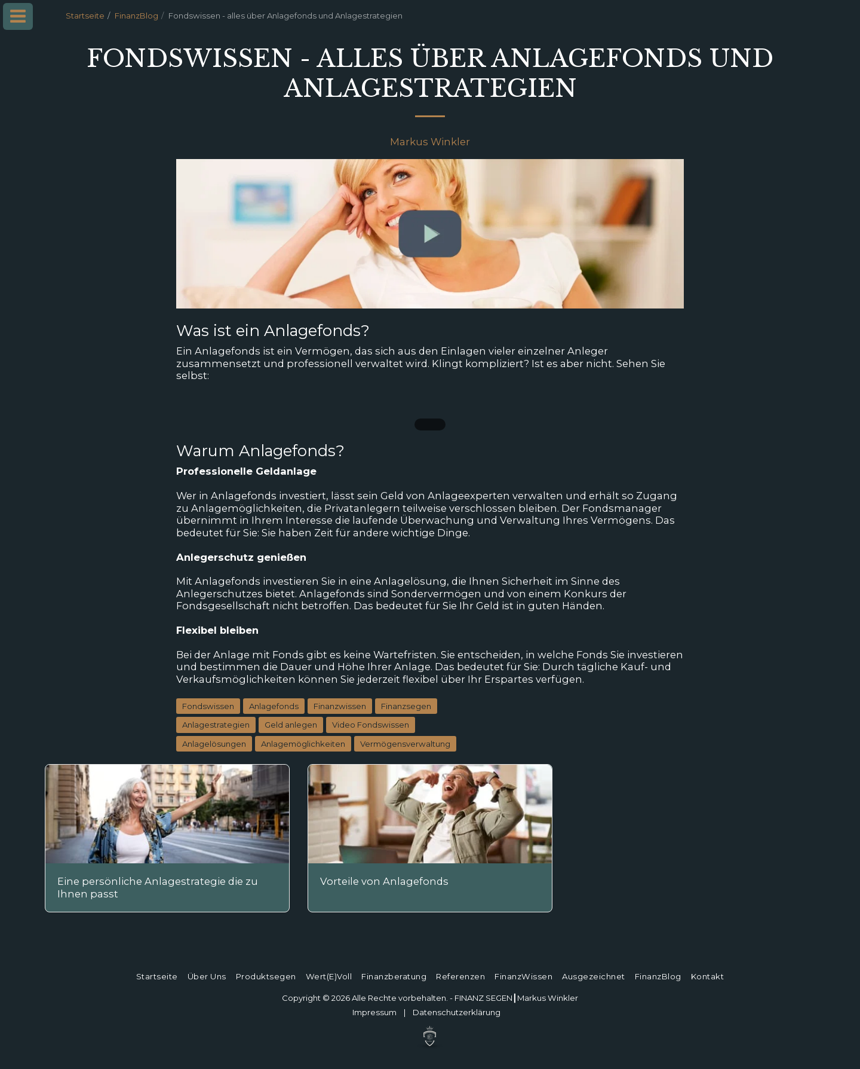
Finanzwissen (340, 706)
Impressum (374, 1012)
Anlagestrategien (216, 724)
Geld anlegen (291, 724)
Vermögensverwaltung (405, 744)
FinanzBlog (136, 15)
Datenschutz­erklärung (456, 1012)
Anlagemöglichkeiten (303, 744)
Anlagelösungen (214, 744)
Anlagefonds (274, 706)
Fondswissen (208, 706)
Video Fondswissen (370, 724)
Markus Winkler (430, 142)
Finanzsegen (406, 706)
